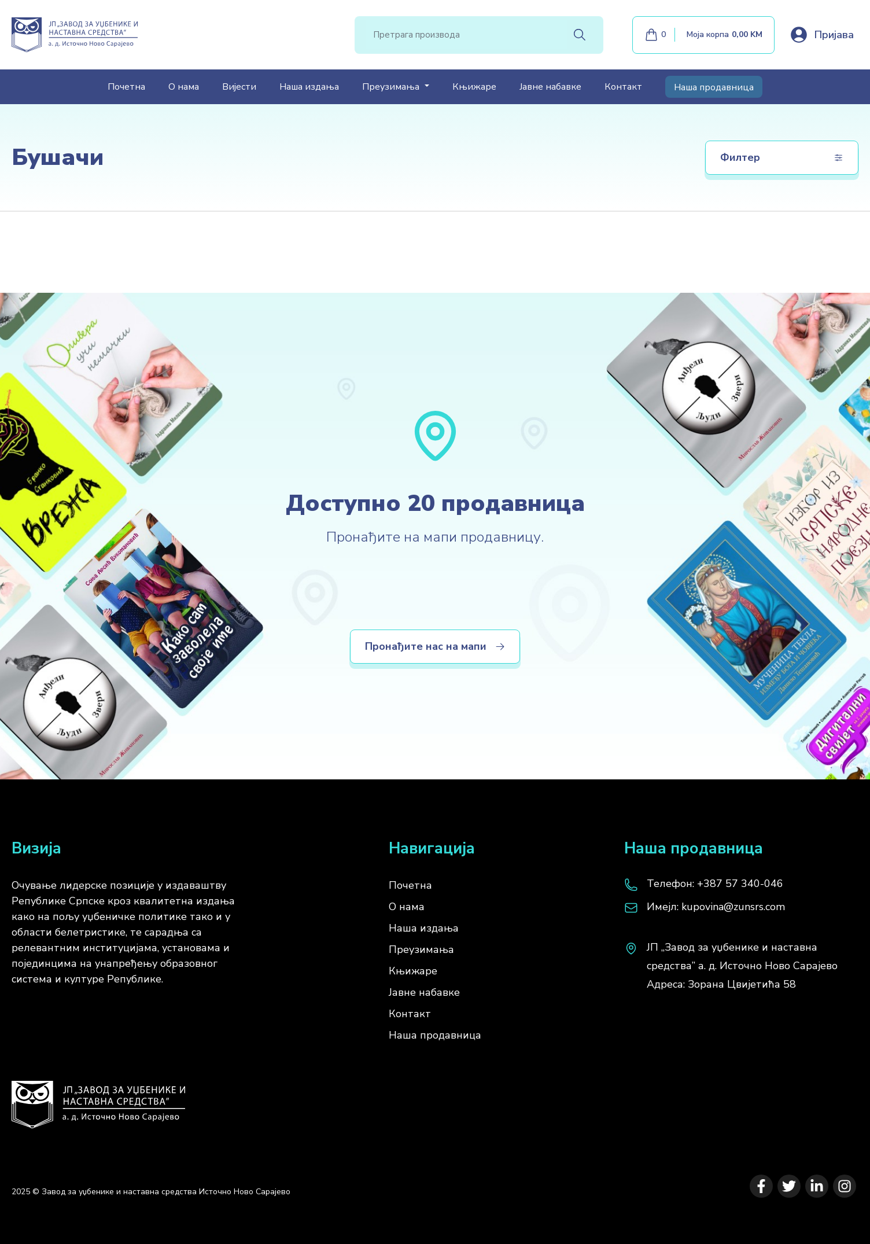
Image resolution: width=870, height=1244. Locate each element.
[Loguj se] (821, 35)
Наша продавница (714, 87)
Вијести (239, 87)
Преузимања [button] (392, 86)
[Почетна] (98, 1098)
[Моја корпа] (703, 35)
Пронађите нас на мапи (435, 646)
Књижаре (474, 87)
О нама (183, 87)
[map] (741, 965)
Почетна (126, 87)
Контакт (623, 87)
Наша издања (309, 87)
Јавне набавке (550, 87)
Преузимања (421, 949)
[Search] (466, 34)
